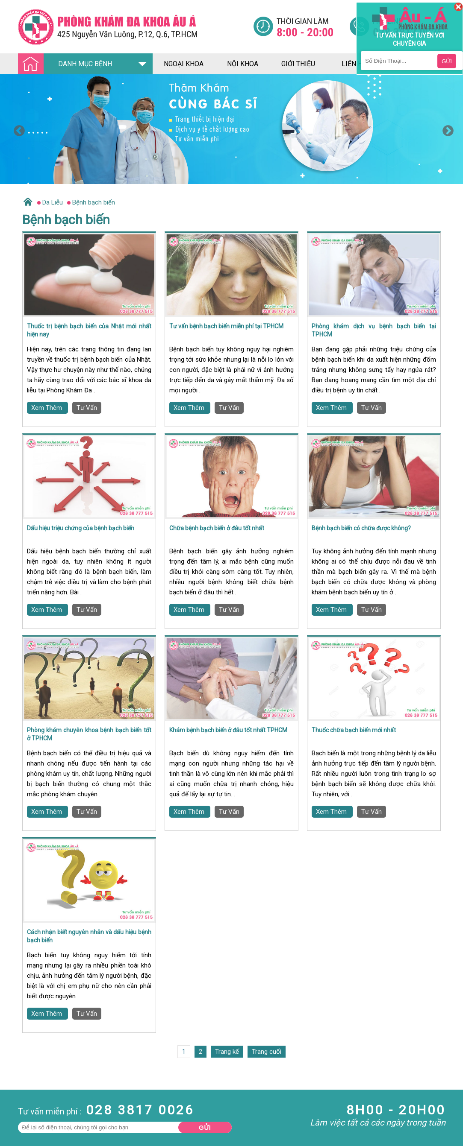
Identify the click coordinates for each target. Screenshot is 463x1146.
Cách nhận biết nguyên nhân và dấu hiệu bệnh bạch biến (89, 936)
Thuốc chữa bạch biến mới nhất (354, 730)
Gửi (205, 1127)
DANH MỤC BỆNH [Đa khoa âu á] (67, 64)
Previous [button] (17, 129)
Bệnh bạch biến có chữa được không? (361, 528)
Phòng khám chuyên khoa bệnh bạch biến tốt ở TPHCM (89, 734)
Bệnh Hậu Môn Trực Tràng (28, 1126)
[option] (231, 129)
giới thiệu (298, 64)
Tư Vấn (87, 408)
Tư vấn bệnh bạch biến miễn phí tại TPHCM (226, 326)
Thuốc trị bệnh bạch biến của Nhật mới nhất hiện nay (89, 330)
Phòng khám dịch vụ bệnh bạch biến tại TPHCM (374, 330)
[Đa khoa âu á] (135, 27)
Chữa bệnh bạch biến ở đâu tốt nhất (216, 528)
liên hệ (354, 64)
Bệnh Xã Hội (17, 1138)
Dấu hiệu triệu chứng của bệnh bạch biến (80, 528)
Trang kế (227, 1051)
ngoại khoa (183, 64)
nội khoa (242, 64)
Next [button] (446, 129)
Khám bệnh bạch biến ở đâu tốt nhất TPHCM (228, 730)
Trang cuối (266, 1051)
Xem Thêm (47, 408)
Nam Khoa (14, 1115)
